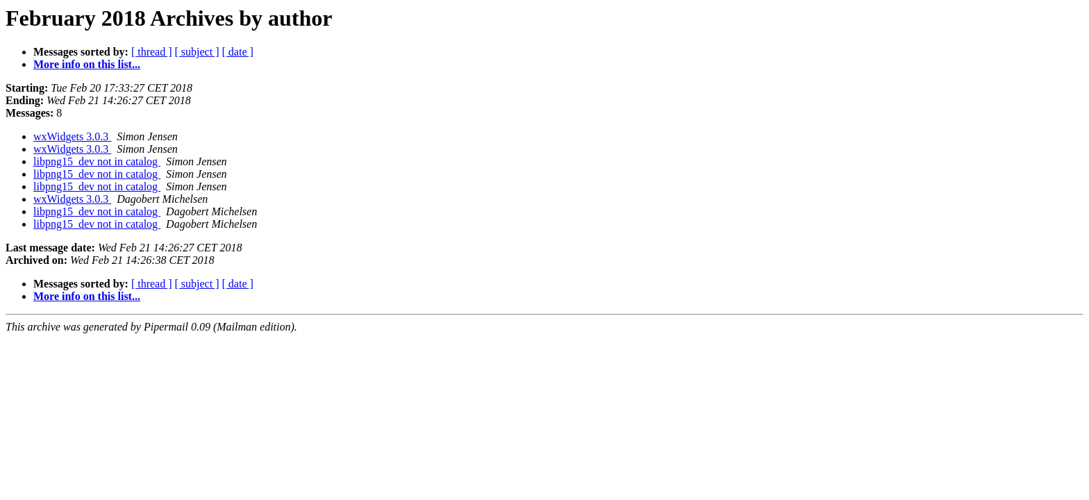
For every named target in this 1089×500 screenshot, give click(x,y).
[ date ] (237, 52)
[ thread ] (151, 52)
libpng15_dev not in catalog (96, 161)
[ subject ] (197, 52)
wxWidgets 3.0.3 (72, 136)
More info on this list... (86, 64)
